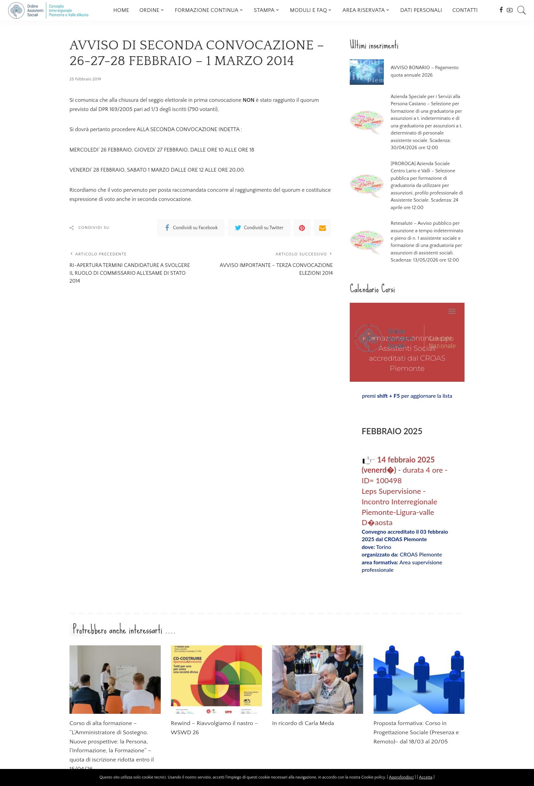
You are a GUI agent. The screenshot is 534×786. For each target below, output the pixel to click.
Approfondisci (401, 777)
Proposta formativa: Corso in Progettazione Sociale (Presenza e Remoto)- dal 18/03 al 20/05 (417, 711)
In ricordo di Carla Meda (304, 702)
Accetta (425, 777)
